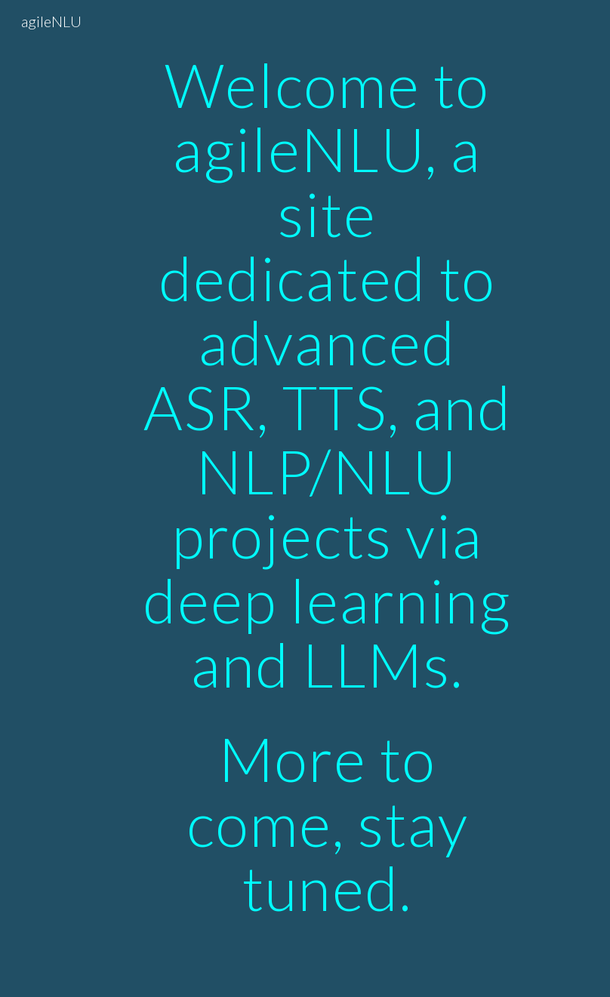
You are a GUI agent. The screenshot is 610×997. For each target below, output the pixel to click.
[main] (327, 498)
